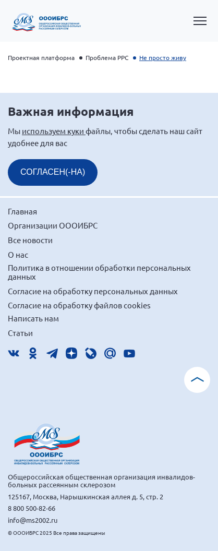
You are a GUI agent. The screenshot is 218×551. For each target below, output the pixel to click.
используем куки (54, 131)
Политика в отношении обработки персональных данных (99, 272)
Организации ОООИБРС (53, 225)
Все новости (30, 239)
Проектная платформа (41, 57)
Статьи (20, 332)
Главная (22, 211)
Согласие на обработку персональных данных (93, 290)
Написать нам (33, 318)
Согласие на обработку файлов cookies (79, 305)
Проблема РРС (107, 57)
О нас (18, 254)
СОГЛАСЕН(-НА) (52, 171)
